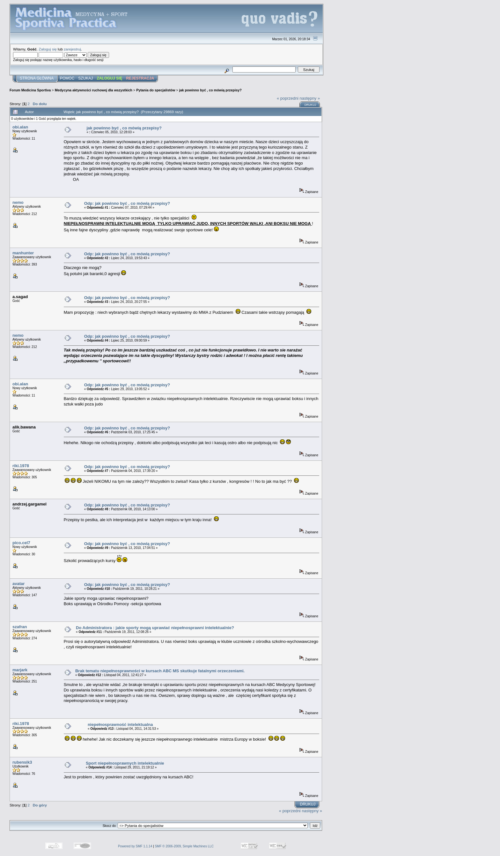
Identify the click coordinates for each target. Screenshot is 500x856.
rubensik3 (22, 762)
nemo (18, 202)
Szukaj (85, 78)
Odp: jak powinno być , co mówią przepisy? (127, 203)
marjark (19, 669)
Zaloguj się (48, 49)
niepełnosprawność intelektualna (120, 724)
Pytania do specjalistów (155, 90)
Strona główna (37, 78)
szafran (19, 626)
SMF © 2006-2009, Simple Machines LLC (184, 846)
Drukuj (310, 104)
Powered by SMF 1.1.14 (135, 846)
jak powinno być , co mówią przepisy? (210, 90)
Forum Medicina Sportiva (30, 90)
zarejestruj (72, 49)
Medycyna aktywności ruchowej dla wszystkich (93, 90)
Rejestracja (140, 78)
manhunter (23, 253)
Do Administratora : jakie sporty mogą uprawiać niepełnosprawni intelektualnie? (155, 627)
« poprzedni (287, 98)
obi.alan (20, 127)
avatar (18, 583)
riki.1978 (20, 465)
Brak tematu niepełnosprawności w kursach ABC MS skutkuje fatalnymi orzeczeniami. (160, 670)
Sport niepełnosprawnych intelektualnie (125, 763)
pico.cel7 (21, 542)
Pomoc (67, 78)
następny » (310, 98)
